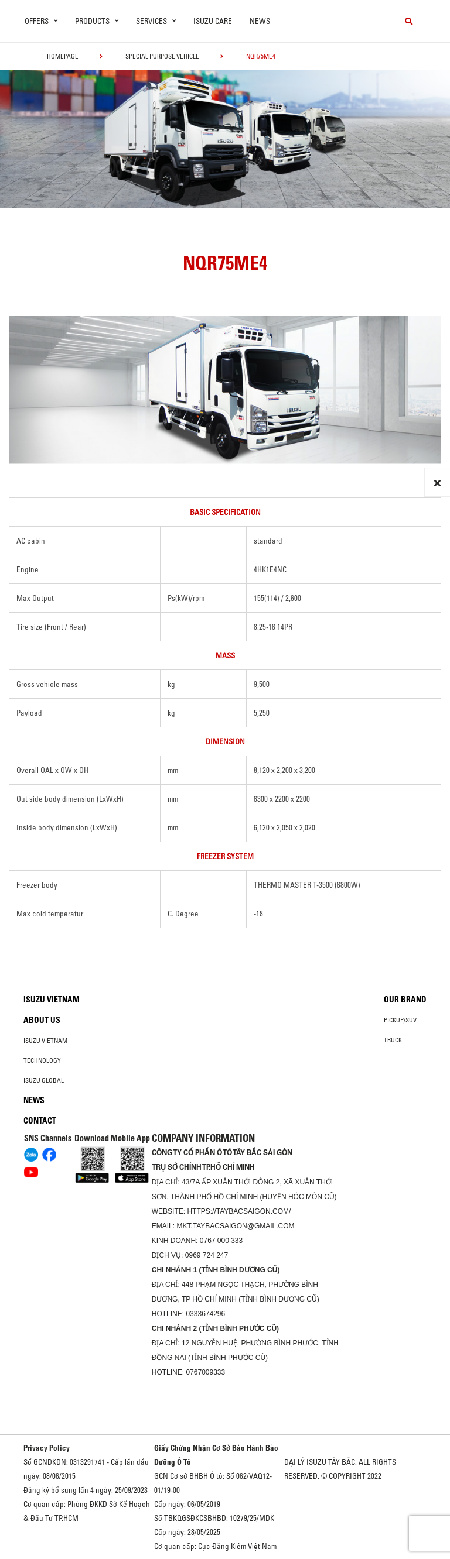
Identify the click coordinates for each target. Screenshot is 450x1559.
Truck (393, 1040)
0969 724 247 (206, 1255)
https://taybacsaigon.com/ (239, 1211)
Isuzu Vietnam (51, 999)
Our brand (405, 999)
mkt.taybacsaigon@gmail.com (235, 1226)
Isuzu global (43, 1080)
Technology (42, 1060)
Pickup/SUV (400, 1020)
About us (41, 1020)
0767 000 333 (221, 1241)
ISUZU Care (212, 21)
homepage (63, 56)
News (260, 21)
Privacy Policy (46, 1447)
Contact (39, 1120)
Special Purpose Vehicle (162, 56)
